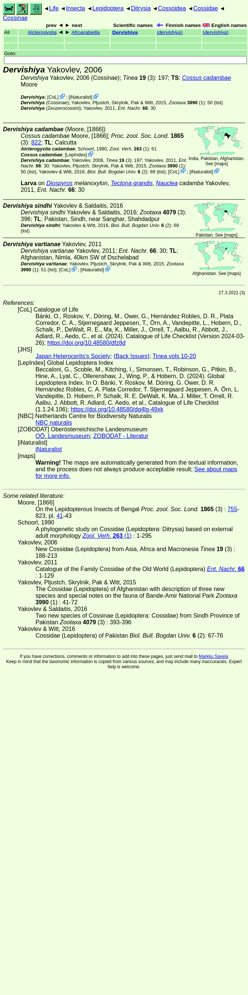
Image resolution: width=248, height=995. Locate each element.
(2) (117, 171)
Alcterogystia (42, 32)
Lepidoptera (108, 8)
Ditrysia (140, 8)
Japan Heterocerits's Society (72, 356)
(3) (139, 78)
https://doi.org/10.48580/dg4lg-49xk (117, 409)
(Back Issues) (131, 356)
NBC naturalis (53, 423)
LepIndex (76, 154)
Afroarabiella (86, 32)
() (170, 32)
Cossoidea (172, 8)
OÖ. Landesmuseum (62, 436)
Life (54, 8)
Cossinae (15, 18)
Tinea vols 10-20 (174, 356)
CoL (52, 97)
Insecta (75, 8)
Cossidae (205, 8)
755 (232, 509)
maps (221, 163)
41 (60, 516)
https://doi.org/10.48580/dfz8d (86, 343)
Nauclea (167, 183)
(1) (186, 102)
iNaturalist (80, 97)
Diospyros (59, 183)
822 (36, 142)
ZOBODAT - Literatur (121, 436)
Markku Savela (213, 656)
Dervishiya (125, 32)
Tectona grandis (132, 183)
